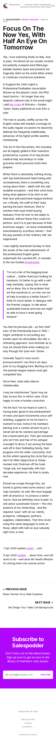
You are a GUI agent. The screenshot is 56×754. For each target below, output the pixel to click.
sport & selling (30, 19)
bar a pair (15, 104)
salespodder (12, 19)
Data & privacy (28, 719)
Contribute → (28, 726)
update (21, 555)
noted (29, 548)
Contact (28, 723)
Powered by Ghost (28, 734)
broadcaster (32, 262)
